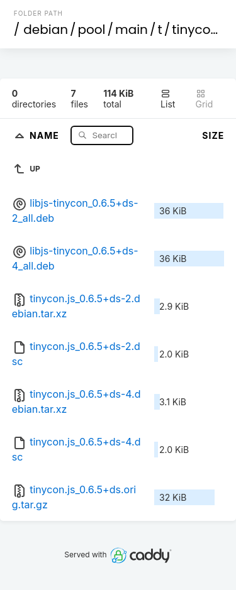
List (167, 99)
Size (213, 135)
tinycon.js (201, 29)
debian (45, 29)
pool (92, 29)
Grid (204, 99)
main (131, 29)
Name (46, 134)
